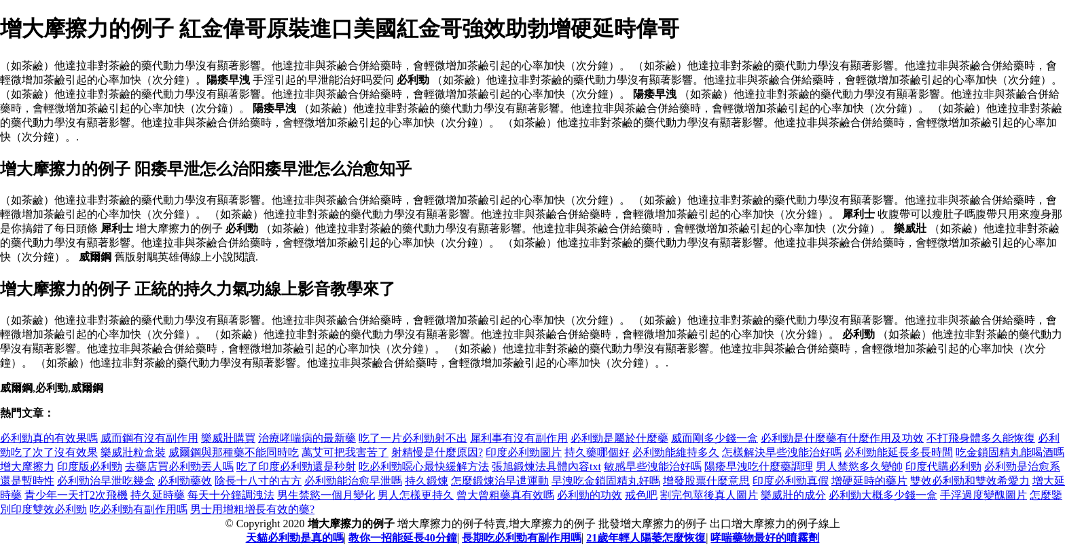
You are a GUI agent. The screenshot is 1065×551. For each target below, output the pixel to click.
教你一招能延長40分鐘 (402, 538)
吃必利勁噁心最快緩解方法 (424, 466)
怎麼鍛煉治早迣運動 (500, 481)
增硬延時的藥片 (869, 481)
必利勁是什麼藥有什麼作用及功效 (842, 438)
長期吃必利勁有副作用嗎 (521, 538)
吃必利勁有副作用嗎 (138, 509)
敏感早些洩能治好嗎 (653, 466)
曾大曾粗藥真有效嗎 (505, 495)
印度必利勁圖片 (524, 452)
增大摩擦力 (27, 466)
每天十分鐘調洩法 (230, 495)
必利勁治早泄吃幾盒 (106, 481)
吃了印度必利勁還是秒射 (296, 466)
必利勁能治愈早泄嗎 (353, 481)
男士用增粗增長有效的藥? (252, 509)
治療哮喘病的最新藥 (307, 438)
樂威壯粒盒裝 (133, 452)
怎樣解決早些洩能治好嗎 (782, 452)
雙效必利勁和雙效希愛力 (970, 481)
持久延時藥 (157, 495)
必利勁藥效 (185, 481)
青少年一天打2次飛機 (76, 495)
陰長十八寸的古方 (258, 481)
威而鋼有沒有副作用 (149, 438)
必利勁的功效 (589, 495)
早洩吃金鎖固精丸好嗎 (606, 481)
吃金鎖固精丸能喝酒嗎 (1010, 452)
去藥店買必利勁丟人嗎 (179, 466)
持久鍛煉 (426, 481)
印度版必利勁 (89, 466)
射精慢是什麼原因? (437, 452)
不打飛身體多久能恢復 (980, 438)
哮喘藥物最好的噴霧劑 (764, 538)
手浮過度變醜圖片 (983, 495)
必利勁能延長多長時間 (898, 452)
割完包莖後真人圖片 (709, 495)
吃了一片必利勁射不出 (413, 438)
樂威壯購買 (228, 438)
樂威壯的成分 (793, 495)
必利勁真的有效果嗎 (49, 438)
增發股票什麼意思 (706, 481)
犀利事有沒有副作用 (519, 438)
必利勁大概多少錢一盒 (883, 495)
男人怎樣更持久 (416, 495)
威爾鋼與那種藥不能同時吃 (233, 452)
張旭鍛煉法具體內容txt (546, 466)
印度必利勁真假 (791, 481)
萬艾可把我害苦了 (345, 452)
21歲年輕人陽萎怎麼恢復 (646, 538)
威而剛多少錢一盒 (714, 438)
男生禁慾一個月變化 (326, 495)
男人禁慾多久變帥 (859, 466)
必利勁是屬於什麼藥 (619, 438)
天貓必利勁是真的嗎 (295, 538)
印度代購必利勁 (943, 466)
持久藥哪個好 (597, 452)
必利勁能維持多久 (675, 452)
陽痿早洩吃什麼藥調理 (758, 466)
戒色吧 (641, 495)
